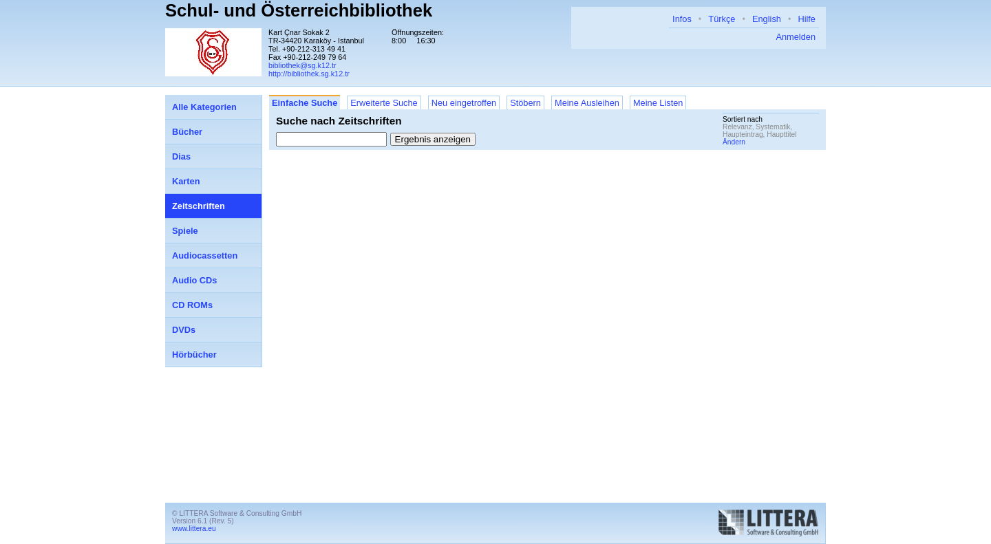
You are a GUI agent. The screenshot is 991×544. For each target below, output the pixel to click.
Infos (682, 19)
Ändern (734, 142)
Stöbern (525, 103)
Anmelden (796, 37)
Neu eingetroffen (463, 103)
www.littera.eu (194, 528)
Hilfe (807, 19)
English (766, 19)
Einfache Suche (304, 103)
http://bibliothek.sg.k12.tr (309, 73)
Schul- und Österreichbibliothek (298, 10)
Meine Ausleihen (587, 103)
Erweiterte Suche (383, 103)
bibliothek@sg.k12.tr (302, 65)
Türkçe (721, 19)
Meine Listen (658, 103)
